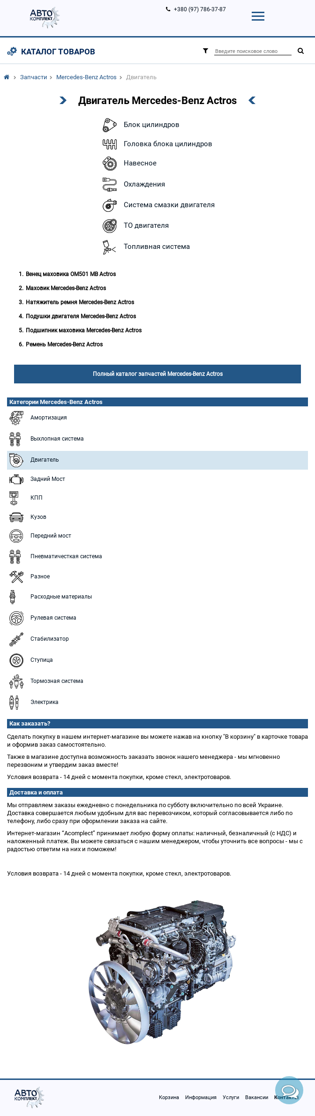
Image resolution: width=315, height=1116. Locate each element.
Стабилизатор (38, 639)
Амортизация (37, 418)
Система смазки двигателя (157, 205)
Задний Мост (36, 479)
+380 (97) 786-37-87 (200, 9)
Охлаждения (132, 184)
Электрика (33, 702)
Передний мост (39, 536)
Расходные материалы (49, 597)
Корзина (169, 1097)
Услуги (231, 1097)
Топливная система (145, 247)
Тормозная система (45, 681)
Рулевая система (41, 618)
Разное (28, 577)
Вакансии (256, 1097)
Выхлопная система (45, 439)
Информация (201, 1097)
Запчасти (33, 77)
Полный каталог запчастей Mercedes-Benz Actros (158, 374)
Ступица (30, 660)
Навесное (128, 163)
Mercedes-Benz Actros (86, 77)
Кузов (26, 517)
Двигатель (33, 460)
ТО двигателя (134, 226)
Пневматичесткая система (54, 556)
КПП (25, 498)
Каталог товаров (58, 51)
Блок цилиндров (140, 125)
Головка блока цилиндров (156, 144)
